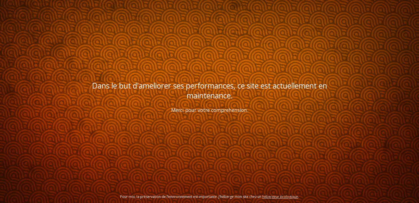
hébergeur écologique (280, 196)
